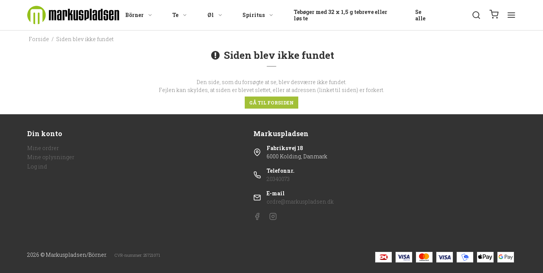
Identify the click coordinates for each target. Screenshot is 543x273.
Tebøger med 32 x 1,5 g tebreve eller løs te (340, 15)
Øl (215, 14)
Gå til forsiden (271, 103)
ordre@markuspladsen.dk (300, 201)
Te (179, 14)
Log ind (37, 166)
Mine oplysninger (50, 157)
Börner (139, 14)
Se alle (420, 15)
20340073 (278, 179)
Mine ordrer (43, 148)
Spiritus (258, 14)
